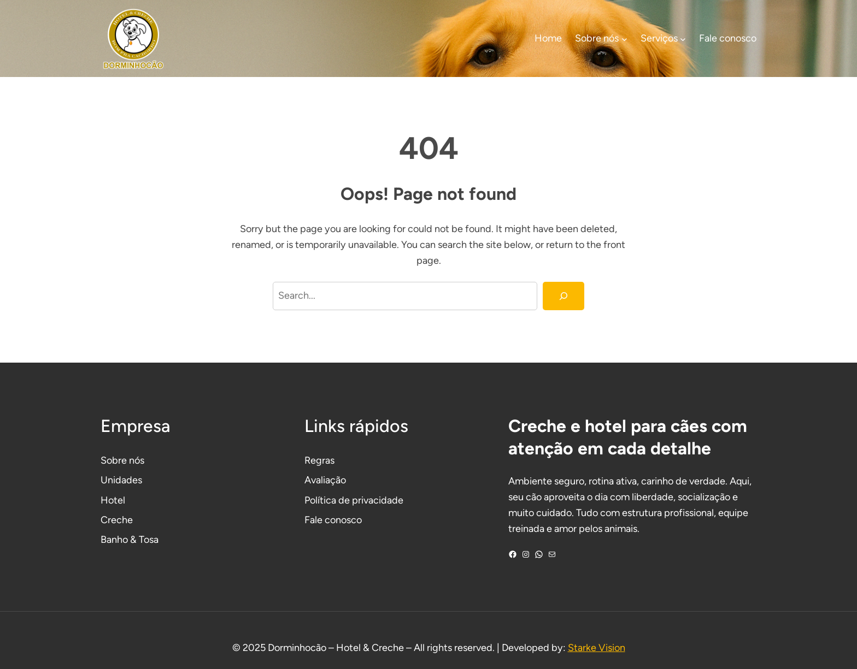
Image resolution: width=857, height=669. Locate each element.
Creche (117, 520)
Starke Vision (596, 648)
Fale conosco (333, 520)
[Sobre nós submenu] (624, 38)
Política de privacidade (353, 500)
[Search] (563, 296)
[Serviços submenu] (683, 38)
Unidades (121, 480)
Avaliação (325, 480)
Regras (319, 460)
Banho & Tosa (130, 540)
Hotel (113, 500)
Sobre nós (122, 460)
